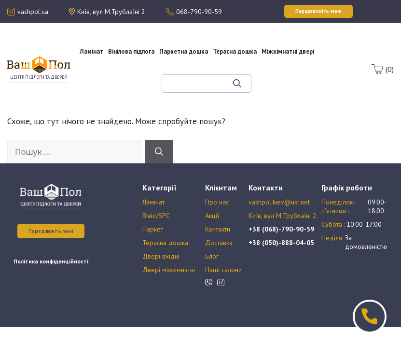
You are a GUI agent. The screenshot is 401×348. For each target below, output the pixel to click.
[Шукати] (237, 83)
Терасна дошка (235, 51)
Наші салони (223, 269)
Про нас (110, 70)
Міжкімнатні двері (288, 51)
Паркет (152, 229)
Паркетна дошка (183, 51)
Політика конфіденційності (51, 261)
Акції (110, 79)
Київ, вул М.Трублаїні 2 (283, 215)
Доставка (219, 242)
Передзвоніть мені (50, 231)
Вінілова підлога (131, 51)
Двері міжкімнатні (168, 269)
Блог (117, 96)
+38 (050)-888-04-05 (281, 242)
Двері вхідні (161, 256)
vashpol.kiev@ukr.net (279, 202)
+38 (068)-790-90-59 (281, 229)
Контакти (217, 229)
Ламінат (91, 51)
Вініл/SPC (156, 215)
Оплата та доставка (109, 88)
